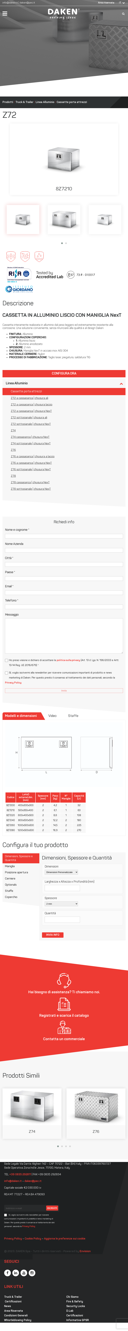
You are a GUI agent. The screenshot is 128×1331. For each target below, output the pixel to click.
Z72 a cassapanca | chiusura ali (29, 398)
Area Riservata (13, 1311)
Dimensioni (51, 866)
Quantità (50, 913)
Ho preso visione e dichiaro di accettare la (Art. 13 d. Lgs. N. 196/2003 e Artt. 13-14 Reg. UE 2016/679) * (64, 663)
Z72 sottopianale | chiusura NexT (31, 424)
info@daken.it (10, 3)
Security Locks (75, 1306)
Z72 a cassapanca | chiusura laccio (31, 404)
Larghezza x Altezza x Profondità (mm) (69, 881)
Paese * (10, 572)
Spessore (51, 898)
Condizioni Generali (16, 1315)
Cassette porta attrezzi (72, 102)
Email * (9, 586)
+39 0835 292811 (20, 1174)
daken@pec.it (27, 3)
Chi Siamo (72, 1297)
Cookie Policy (33, 1238)
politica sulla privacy (68, 660)
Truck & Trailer (24, 102)
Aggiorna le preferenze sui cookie (64, 1238)
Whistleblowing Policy (17, 1320)
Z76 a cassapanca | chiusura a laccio (32, 456)
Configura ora (64, 373)
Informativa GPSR (77, 1320)
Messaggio (12, 614)
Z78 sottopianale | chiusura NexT (31, 489)
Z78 (13, 476)
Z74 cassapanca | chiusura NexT (30, 437)
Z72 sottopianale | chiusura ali (29, 417)
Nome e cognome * (17, 530)
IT (120, 3)
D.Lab (69, 1311)
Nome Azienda (14, 544)
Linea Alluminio (45, 102)
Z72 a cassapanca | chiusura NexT (31, 411)
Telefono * (11, 600)
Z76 (13, 450)
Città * (9, 558)
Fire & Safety (74, 1301)
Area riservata (106, 3)
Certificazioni (13, 1301)
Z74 (13, 430)
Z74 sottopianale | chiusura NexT (31, 443)
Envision (85, 1251)
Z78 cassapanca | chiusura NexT (30, 482)
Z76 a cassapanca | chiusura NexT (31, 463)
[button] (62, 243)
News (7, 1306)
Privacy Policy (13, 683)
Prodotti (7, 102)
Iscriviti (52, 1208)
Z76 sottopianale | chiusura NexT (31, 469)
